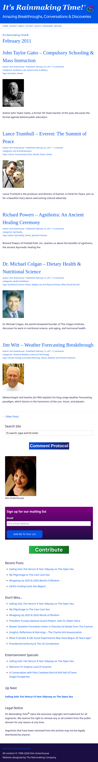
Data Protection (22, 748)
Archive (58, 26)
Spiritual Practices (39, 235)
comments (58, 66)
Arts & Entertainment (22, 151)
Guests (37, 26)
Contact (13, 26)
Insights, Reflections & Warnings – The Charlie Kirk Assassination (45, 632)
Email (11, 518)
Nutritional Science (15, 284)
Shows (20, 73)
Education (11, 73)
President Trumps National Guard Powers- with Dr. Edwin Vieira (44, 620)
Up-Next (29, 26)
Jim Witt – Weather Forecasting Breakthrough (48, 345)
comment (58, 147)
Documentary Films (23, 154)
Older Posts (12, 416)
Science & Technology (39, 354)
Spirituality (17, 232)
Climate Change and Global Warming (23, 358)
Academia (17, 70)
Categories (47, 26)
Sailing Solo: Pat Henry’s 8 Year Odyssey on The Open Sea (41, 569)
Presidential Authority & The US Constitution (34, 643)
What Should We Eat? (70, 284)
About (21, 26)
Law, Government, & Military (35, 70)
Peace (42, 154)
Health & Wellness (21, 281)
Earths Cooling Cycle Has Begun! (27, 586)
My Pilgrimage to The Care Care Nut (29, 574)
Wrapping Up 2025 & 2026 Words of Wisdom (34, 580)
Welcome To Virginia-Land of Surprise (30, 666)
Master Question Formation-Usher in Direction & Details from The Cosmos (51, 626)
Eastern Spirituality (15, 235)
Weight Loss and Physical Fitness (46, 284)
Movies (36, 154)
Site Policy (8, 748)
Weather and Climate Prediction (61, 358)
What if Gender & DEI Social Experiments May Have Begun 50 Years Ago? (50, 638)
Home (5, 26)
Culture (10, 154)
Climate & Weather (21, 354)
